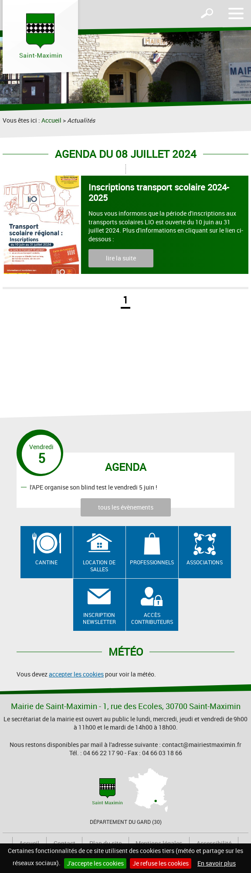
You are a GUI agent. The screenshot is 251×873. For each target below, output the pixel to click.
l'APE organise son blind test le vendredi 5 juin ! (93, 487)
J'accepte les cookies (95, 863)
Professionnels (152, 562)
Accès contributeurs (152, 618)
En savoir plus (216, 863)
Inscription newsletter (99, 618)
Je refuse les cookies (160, 863)
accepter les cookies (76, 674)
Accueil (51, 120)
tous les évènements (125, 507)
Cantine (46, 562)
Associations (205, 562)
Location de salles (99, 566)
